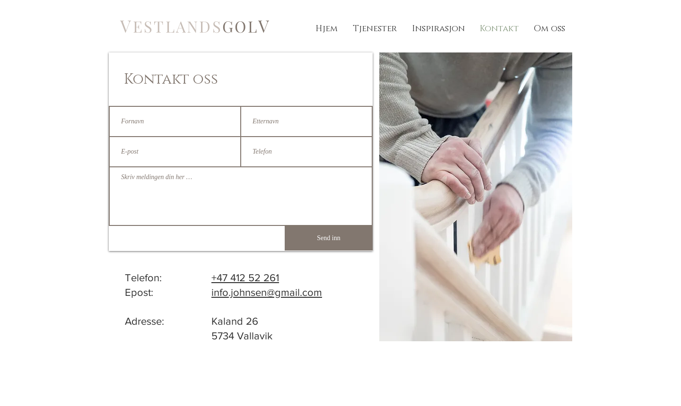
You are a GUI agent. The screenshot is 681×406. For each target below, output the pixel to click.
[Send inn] (329, 238)
